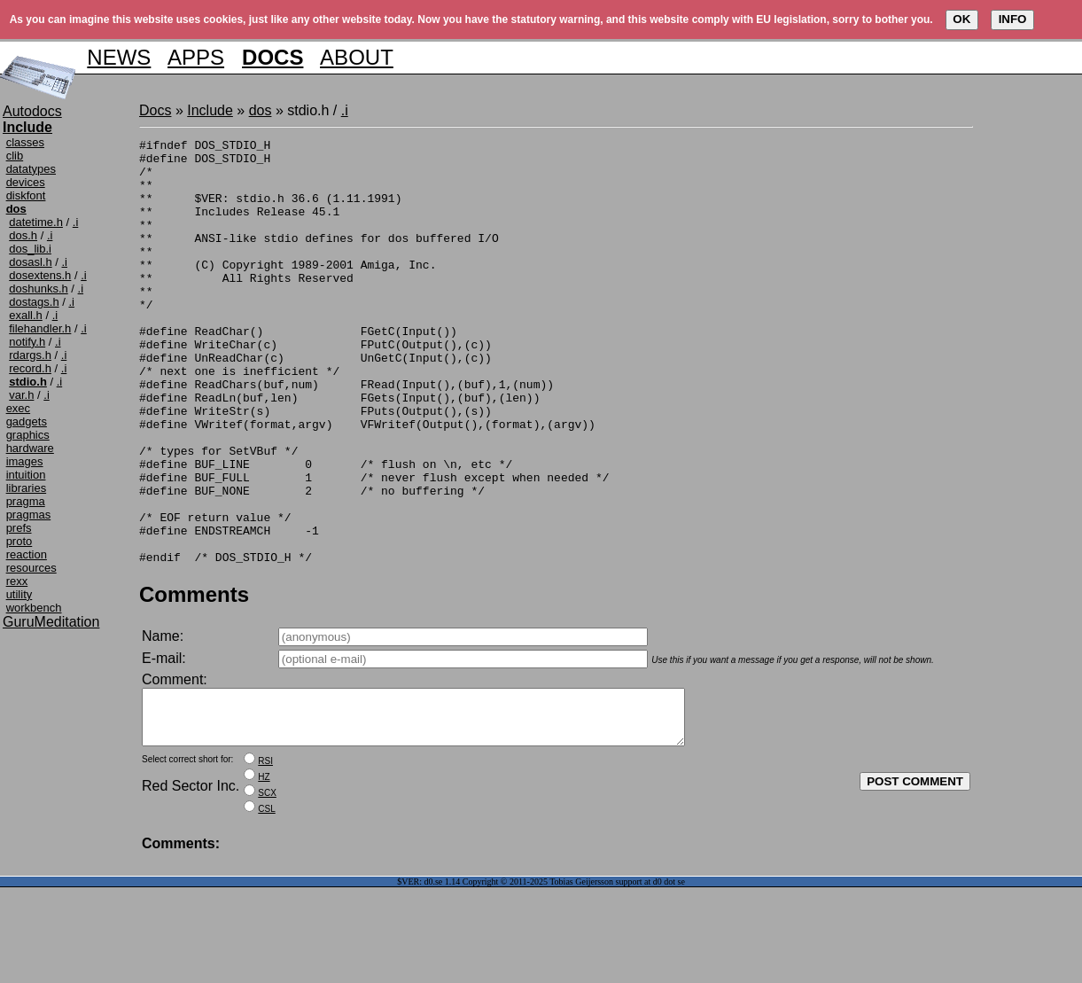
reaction (26, 554)
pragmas (28, 514)
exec (18, 408)
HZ (263, 873)
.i (76, 222)
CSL (266, 904)
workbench (34, 607)
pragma (25, 501)
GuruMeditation (51, 621)
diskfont (26, 195)
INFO (1013, 19)
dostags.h (33, 301)
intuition (26, 474)
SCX (267, 888)
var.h (21, 395)
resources (31, 567)
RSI (265, 857)
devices (25, 182)
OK (961, 19)
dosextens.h (40, 275)
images (24, 461)
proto (19, 541)
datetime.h (36, 222)
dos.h (23, 235)
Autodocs (32, 111)
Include (210, 110)
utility (19, 594)
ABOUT (356, 57)
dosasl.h (30, 262)
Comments (194, 679)
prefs (19, 527)
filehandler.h (40, 328)
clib (15, 155)
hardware (30, 448)
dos (260, 110)
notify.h (27, 341)
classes (25, 142)
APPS (195, 57)
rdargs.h (30, 355)
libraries (26, 488)
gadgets (26, 421)
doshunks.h (38, 288)
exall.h (26, 315)
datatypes (31, 169)
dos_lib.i (30, 248)
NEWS (119, 57)
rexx (17, 581)
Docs (155, 110)
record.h (30, 368)
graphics (28, 434)
